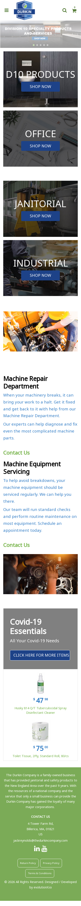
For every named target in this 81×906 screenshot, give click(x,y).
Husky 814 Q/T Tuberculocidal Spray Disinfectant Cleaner (40, 710)
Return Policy (28, 863)
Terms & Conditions (39, 873)
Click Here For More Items (41, 655)
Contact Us (16, 452)
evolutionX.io (43, 887)
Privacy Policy (51, 863)
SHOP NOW (40, 86)
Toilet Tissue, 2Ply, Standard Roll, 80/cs (41, 756)
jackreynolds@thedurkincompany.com (40, 840)
